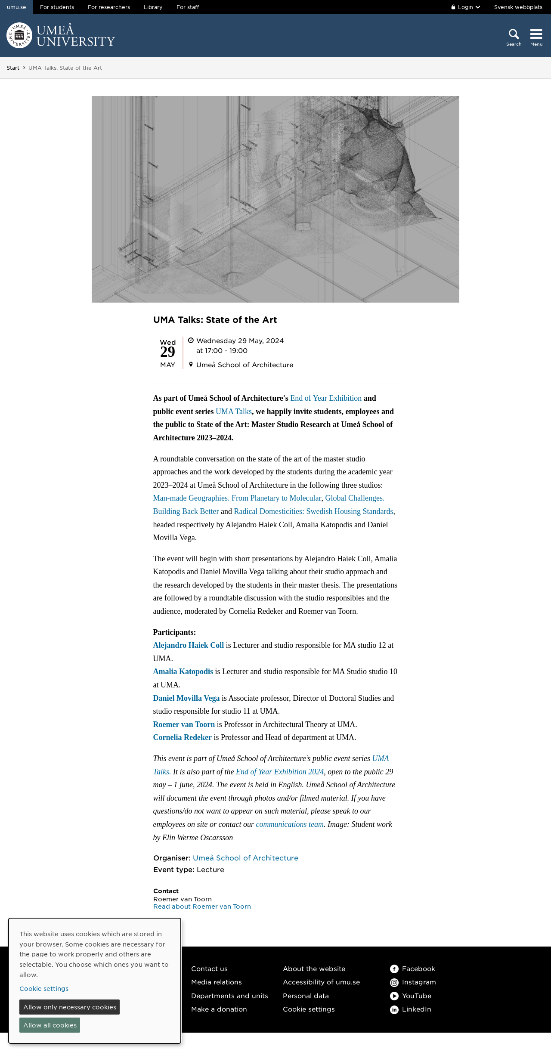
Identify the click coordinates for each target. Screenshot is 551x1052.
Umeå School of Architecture (245, 857)
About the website (314, 968)
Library (153, 6)
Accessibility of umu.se (321, 982)
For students (57, 6)
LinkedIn (410, 1009)
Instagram (413, 982)
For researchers (109, 6)
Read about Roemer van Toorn (202, 906)
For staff (187, 6)
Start (12, 67)
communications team (290, 824)
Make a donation (219, 1009)
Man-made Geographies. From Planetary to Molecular (237, 498)
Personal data (306, 995)
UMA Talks (234, 411)
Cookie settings (309, 1009)
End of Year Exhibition (326, 398)
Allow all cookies (50, 1025)
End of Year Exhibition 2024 (280, 771)
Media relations (216, 982)
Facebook (412, 968)
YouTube (410, 995)
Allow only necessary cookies (69, 1007)
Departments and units (229, 995)
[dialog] (95, 980)
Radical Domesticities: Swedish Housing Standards (313, 511)
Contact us (209, 968)
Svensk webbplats (518, 6)
